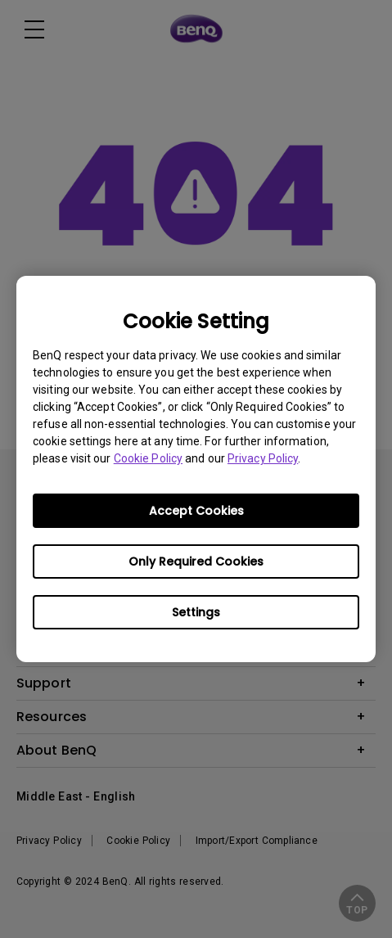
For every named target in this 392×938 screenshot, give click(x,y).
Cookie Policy (148, 458)
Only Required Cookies (196, 561)
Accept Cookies (196, 511)
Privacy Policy (263, 458)
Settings (196, 612)
